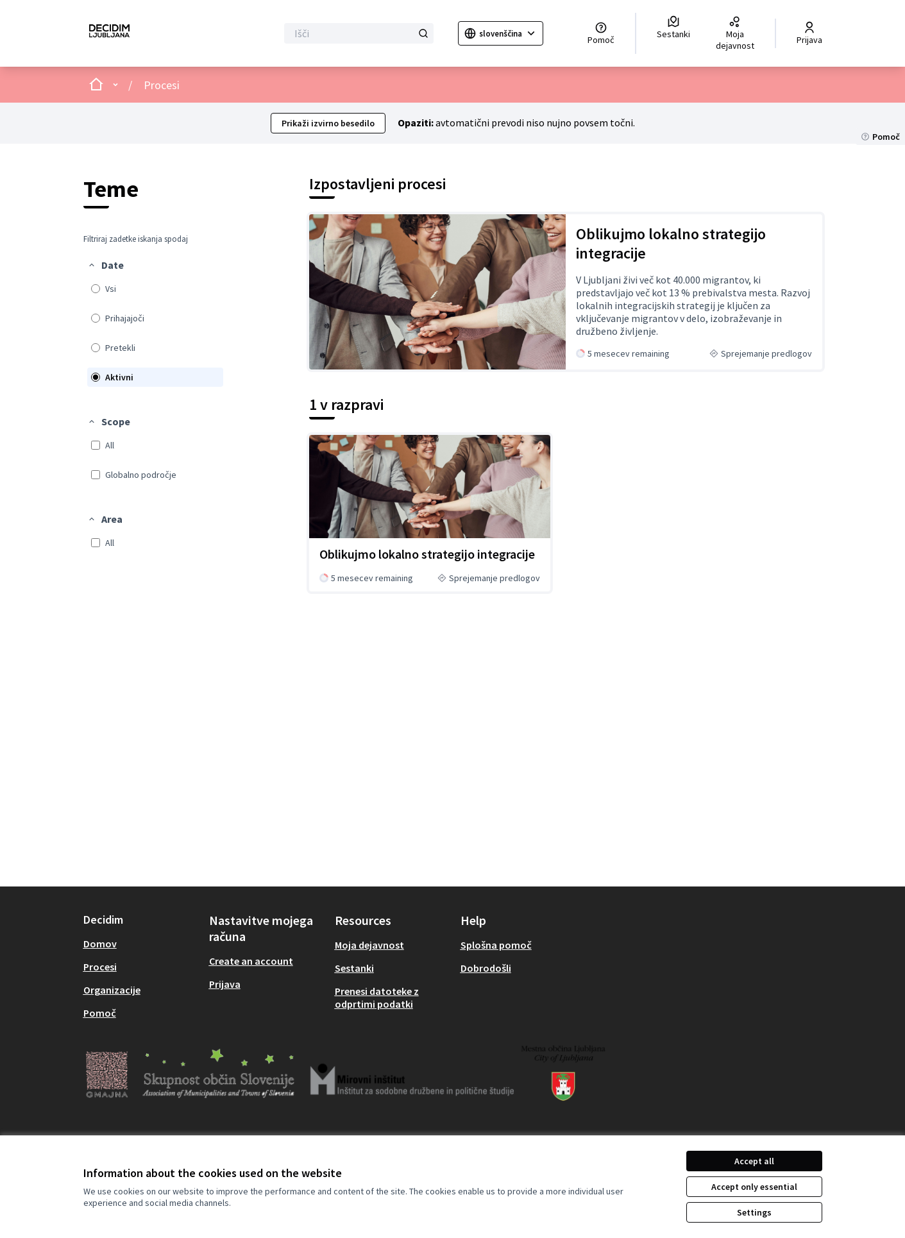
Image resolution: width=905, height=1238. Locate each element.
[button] (105, 265)
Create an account (251, 960)
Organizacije (111, 989)
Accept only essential (754, 1186)
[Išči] (359, 33)
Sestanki (354, 968)
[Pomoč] (601, 33)
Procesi (162, 85)
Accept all (754, 1161)
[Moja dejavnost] (735, 33)
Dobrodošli (486, 968)
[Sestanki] (673, 27)
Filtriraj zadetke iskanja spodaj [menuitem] (135, 239)
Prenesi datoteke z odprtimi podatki (377, 997)
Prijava (225, 984)
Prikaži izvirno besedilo (328, 123)
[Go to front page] (109, 34)
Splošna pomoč (496, 944)
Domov (100, 943)
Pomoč (99, 1012)
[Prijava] (809, 33)
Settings (754, 1212)
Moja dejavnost (369, 944)
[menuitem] (155, 323)
